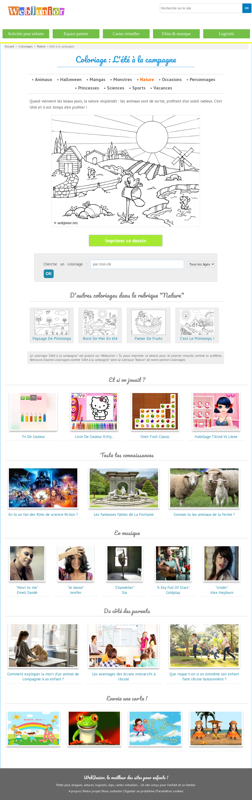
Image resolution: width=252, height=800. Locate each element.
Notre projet (91, 791)
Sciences (115, 88)
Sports (138, 88)
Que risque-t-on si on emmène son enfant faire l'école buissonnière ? (204, 674)
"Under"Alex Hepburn (221, 587)
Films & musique (176, 33)
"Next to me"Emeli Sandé (27, 587)
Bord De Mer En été (100, 336)
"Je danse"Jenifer (75, 587)
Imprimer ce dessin (125, 240)
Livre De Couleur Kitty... (94, 434)
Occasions (172, 79)
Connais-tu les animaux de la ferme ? (204, 512)
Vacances (162, 88)
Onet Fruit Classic (155, 434)
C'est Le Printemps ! (197, 336)
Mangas (97, 79)
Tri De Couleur (33, 434)
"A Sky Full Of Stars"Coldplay (173, 587)
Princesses (88, 88)
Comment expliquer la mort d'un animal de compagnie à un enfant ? (43, 674)
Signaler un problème (139, 791)
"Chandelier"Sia (124, 587)
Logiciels (226, 33)
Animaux (43, 79)
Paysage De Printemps (51, 336)
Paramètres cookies (169, 791)
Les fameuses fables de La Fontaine (123, 512)
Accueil (9, 46)
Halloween (71, 79)
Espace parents (76, 33)
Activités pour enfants (26, 33)
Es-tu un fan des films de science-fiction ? (43, 512)
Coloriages (25, 46)
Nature (41, 46)
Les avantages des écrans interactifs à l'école (123, 674)
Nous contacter (112, 791)
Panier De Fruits (148, 336)
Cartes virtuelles (126, 33)
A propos (75, 791)
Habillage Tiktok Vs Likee (216, 434)
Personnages (202, 79)
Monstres (122, 79)
